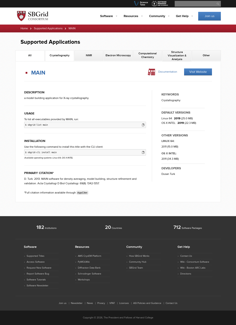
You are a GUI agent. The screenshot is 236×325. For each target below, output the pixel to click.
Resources (131, 16)
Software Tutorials (36, 279)
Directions (185, 273)
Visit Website (198, 72)
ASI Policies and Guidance (147, 303)
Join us (209, 16)
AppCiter (82, 192)
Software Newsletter (37, 285)
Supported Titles (35, 256)
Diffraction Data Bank (89, 267)
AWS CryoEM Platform (89, 256)
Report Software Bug (38, 273)
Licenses (124, 303)
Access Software (36, 262)
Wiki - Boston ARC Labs (193, 267)
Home (24, 28)
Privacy (101, 303)
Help (182, 16)
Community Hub (137, 262)
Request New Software (39, 267)
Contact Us (186, 256)
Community (157, 16)
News (90, 303)
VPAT (112, 303)
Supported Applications (48, 28)
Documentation (167, 71)
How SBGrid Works (139, 256)
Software (106, 16)
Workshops (84, 279)
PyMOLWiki (84, 262)
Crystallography (170, 100)
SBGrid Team (136, 267)
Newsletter (77, 303)
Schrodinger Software (89, 273)
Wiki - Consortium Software (194, 262)
